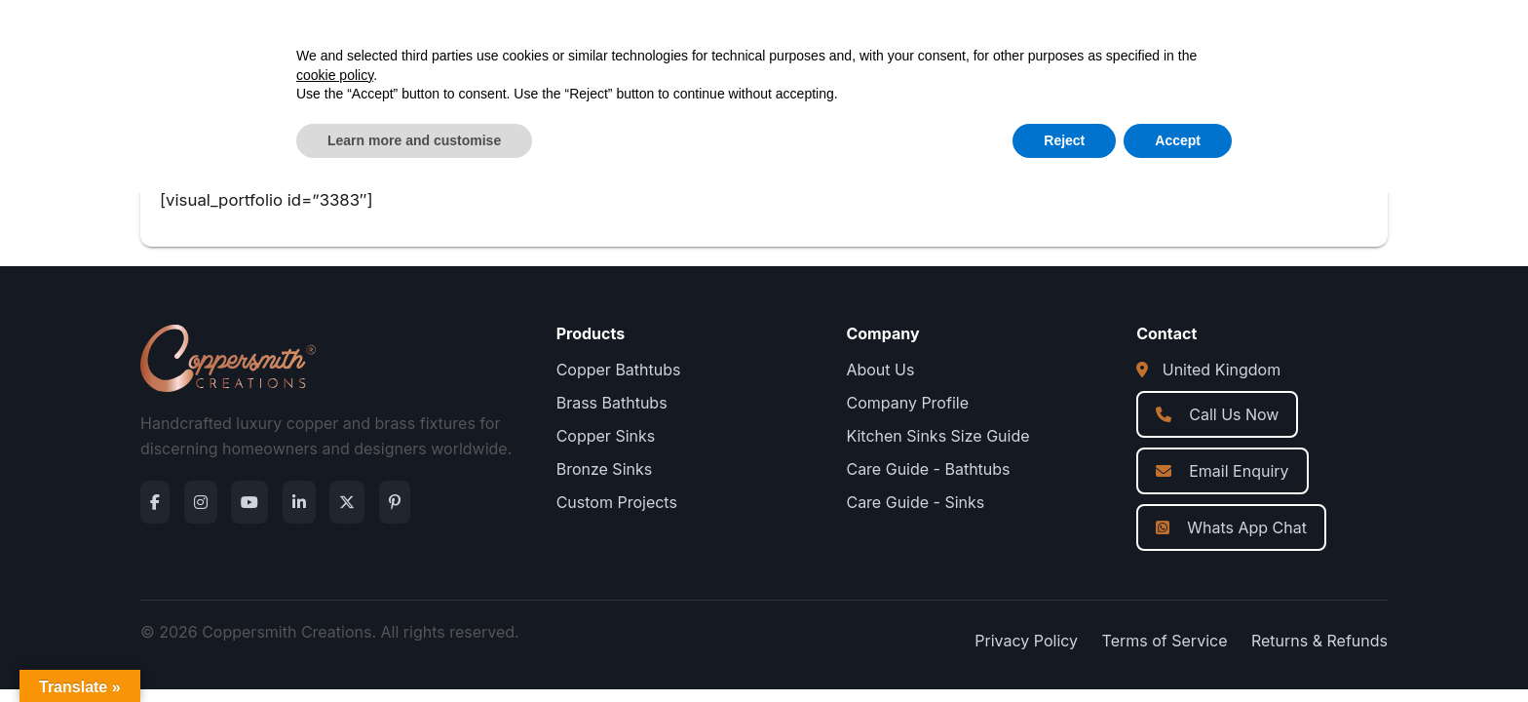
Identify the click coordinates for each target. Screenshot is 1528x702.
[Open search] (1187, 39)
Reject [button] (1064, 648)
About (739, 39)
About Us (880, 369)
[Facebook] (155, 502)
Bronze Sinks (604, 469)
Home (566, 39)
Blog (809, 39)
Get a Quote (1320, 39)
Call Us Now (1217, 414)
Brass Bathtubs (612, 402)
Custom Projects (616, 502)
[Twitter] (346, 502)
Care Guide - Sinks (915, 502)
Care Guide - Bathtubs (928, 469)
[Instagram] (200, 502)
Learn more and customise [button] (414, 648)
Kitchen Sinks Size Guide (937, 436)
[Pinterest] (394, 502)
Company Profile (907, 402)
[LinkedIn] (299, 502)
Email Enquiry (1222, 471)
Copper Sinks (606, 436)
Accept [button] (1178, 648)
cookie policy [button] (334, 583)
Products (652, 39)
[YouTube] (249, 502)
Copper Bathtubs (618, 369)
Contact (887, 39)
